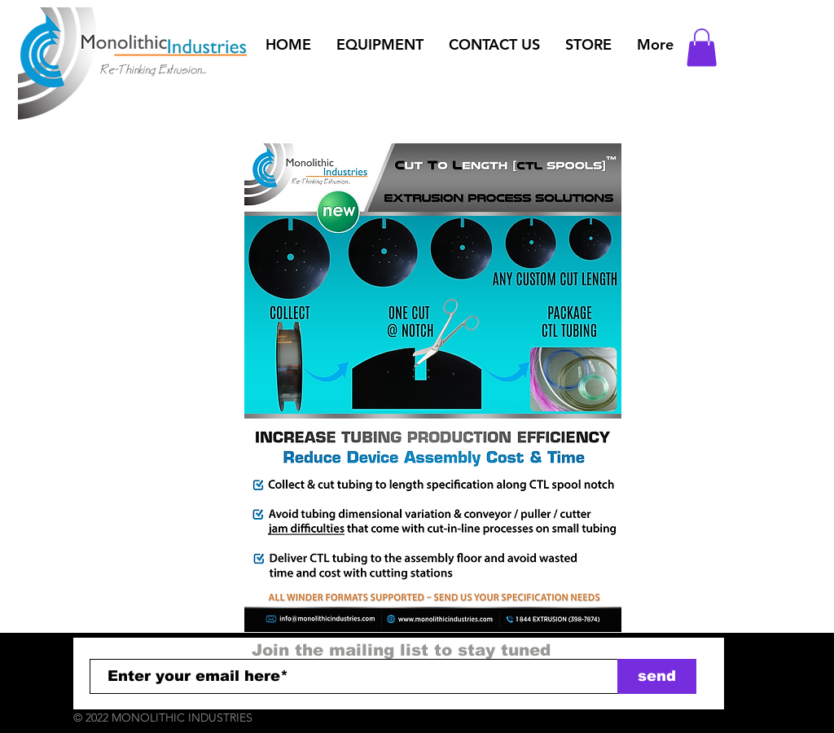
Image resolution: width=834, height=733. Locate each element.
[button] (379, 44)
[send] (656, 676)
